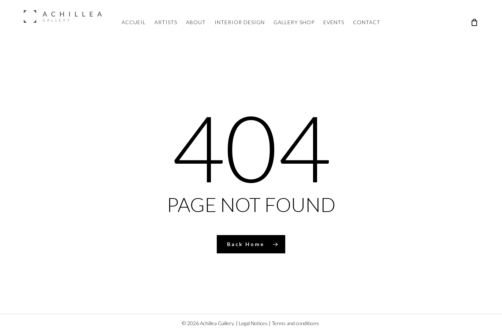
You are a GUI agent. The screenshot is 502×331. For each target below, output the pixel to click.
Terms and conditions (295, 323)
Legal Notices (253, 323)
